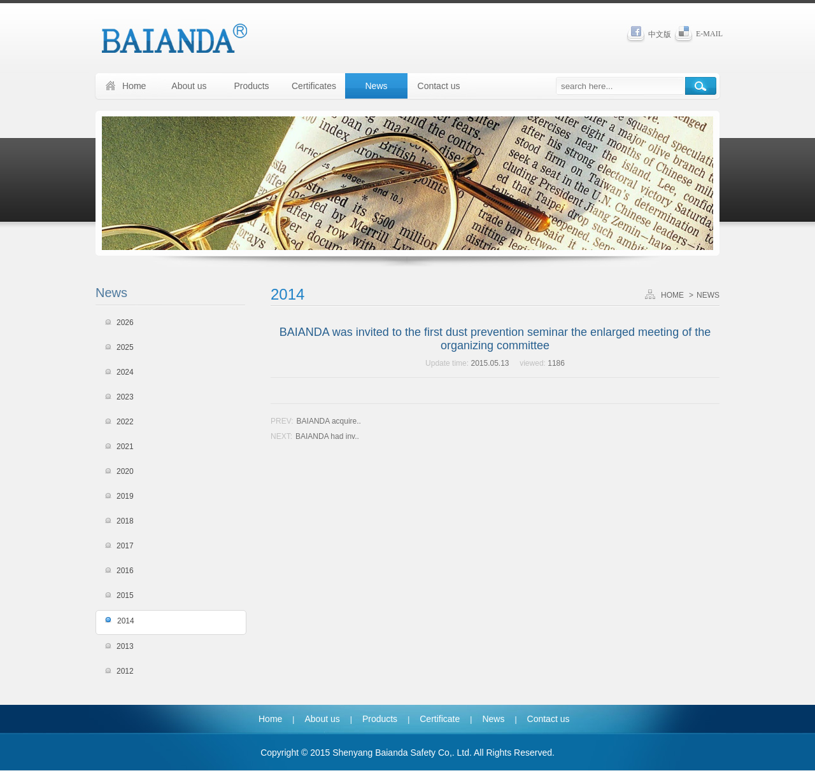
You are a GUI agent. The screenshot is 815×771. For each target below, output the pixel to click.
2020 (125, 471)
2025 (125, 347)
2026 (125, 322)
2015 (125, 595)
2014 (125, 620)
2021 (125, 446)
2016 (125, 570)
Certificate (440, 719)
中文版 (659, 34)
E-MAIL (709, 33)
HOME (672, 295)
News (376, 86)
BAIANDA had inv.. (327, 436)
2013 (125, 646)
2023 (125, 396)
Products (251, 86)
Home (270, 719)
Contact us (439, 86)
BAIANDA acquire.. (329, 421)
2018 (125, 521)
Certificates (314, 86)
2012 (125, 671)
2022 (125, 421)
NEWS (708, 295)
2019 (125, 496)
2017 (125, 545)
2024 (125, 372)
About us (188, 86)
